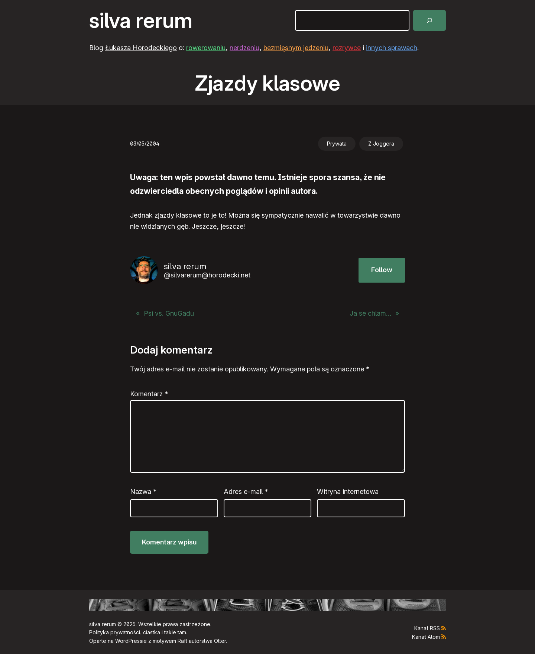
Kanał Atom (426, 637)
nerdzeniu (244, 48)
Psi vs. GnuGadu (169, 313)
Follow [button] (381, 270)
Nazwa (143, 491)
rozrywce (347, 48)
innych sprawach (391, 48)
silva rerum (140, 20)
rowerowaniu (206, 48)
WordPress (128, 641)
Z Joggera (381, 143)
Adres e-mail (246, 491)
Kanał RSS (427, 628)
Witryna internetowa (348, 491)
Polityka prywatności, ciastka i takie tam (137, 632)
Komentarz (149, 394)
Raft (182, 641)
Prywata (337, 143)
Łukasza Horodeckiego (141, 48)
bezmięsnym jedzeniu (295, 48)
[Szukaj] (429, 20)
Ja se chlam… (370, 313)
